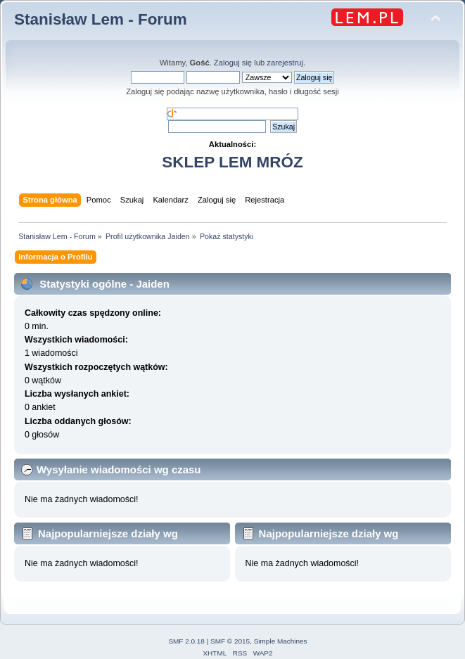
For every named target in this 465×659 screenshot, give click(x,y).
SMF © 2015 (230, 641)
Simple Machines (280, 641)
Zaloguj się (233, 62)
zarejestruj (285, 62)
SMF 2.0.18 (186, 641)
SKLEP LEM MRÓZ (232, 162)
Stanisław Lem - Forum (100, 19)
